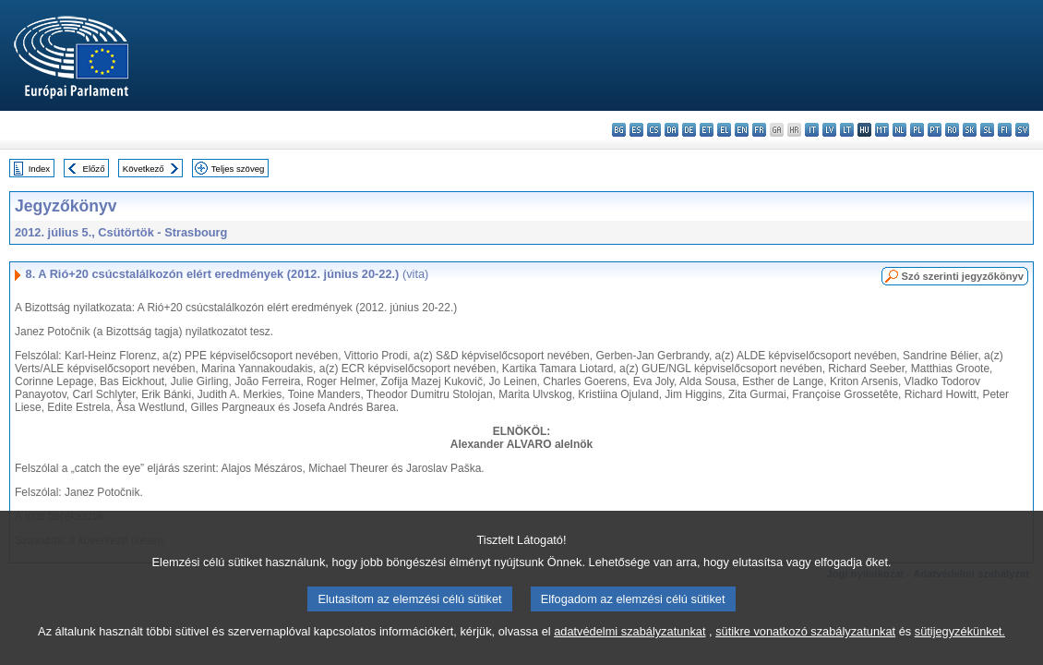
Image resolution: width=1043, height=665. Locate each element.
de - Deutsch (689, 130)
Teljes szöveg (238, 168)
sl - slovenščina (987, 130)
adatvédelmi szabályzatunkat (629, 649)
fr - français (759, 130)
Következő (143, 168)
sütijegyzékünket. (960, 649)
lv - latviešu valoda (829, 130)
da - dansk (671, 130)
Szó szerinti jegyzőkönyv (963, 276)
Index (39, 168)
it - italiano (812, 130)
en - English (742, 130)
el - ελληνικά (724, 130)
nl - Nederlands (899, 130)
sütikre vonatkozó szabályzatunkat (805, 649)
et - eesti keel (706, 130)
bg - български (619, 130)
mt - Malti (882, 130)
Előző (94, 168)
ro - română (952, 130)
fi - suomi (1005, 130)
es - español (636, 130)
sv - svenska (1022, 130)
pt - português (934, 130)
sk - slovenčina (970, 130)
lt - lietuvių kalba (847, 130)
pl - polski (917, 130)
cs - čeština (654, 130)
